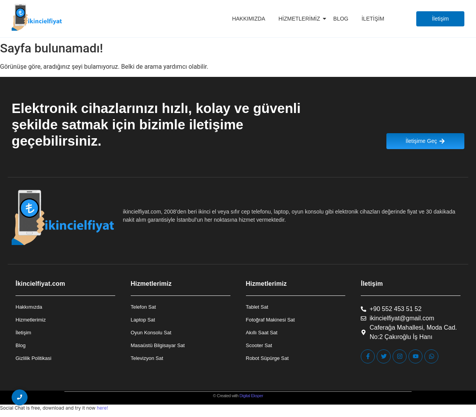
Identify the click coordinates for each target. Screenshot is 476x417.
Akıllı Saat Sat (262, 332)
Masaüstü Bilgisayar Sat (158, 345)
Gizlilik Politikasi (33, 358)
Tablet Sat (257, 307)
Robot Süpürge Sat (267, 358)
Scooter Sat (259, 345)
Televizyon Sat (147, 358)
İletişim (373, 19)
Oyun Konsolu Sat (151, 332)
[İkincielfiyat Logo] (37, 17)
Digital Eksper (251, 395)
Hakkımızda (248, 19)
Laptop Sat (143, 320)
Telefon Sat (143, 307)
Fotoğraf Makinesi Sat (270, 320)
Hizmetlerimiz (301, 19)
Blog (340, 19)
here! (102, 408)
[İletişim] (440, 18)
